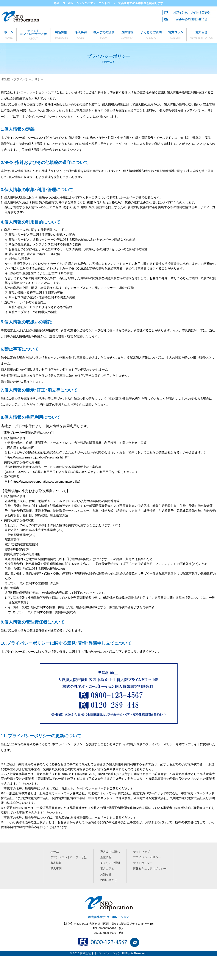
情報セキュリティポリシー (150, 868)
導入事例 (80, 35)
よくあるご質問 (151, 35)
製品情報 (60, 35)
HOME (5, 79)
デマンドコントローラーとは (33, 35)
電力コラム (175, 35)
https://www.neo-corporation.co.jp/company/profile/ (45, 481)
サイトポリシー (143, 863)
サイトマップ (141, 851)
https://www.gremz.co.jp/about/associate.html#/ (37, 457)
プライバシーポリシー (147, 857)
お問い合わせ (108, 879)
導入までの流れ (104, 35)
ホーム (9, 35)
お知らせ (201, 35)
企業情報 (127, 35)
